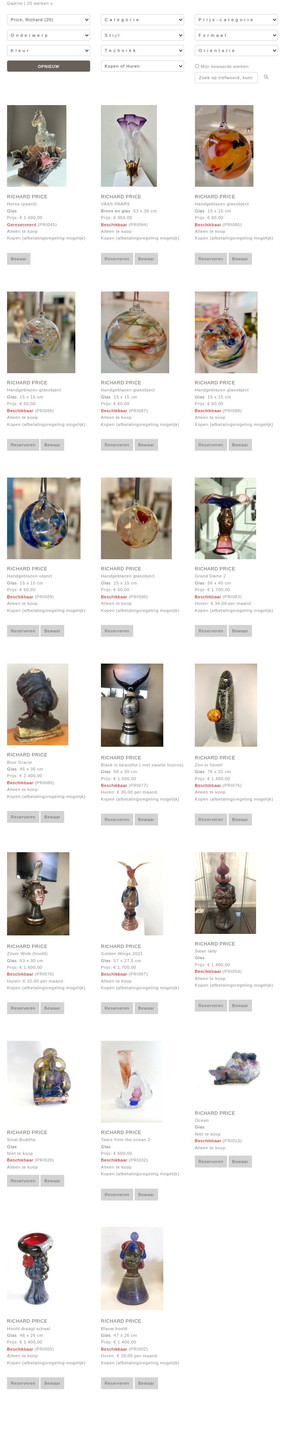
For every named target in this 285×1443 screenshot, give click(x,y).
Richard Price (27, 196)
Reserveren (117, 259)
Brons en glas (116, 211)
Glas (12, 211)
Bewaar (19, 259)
